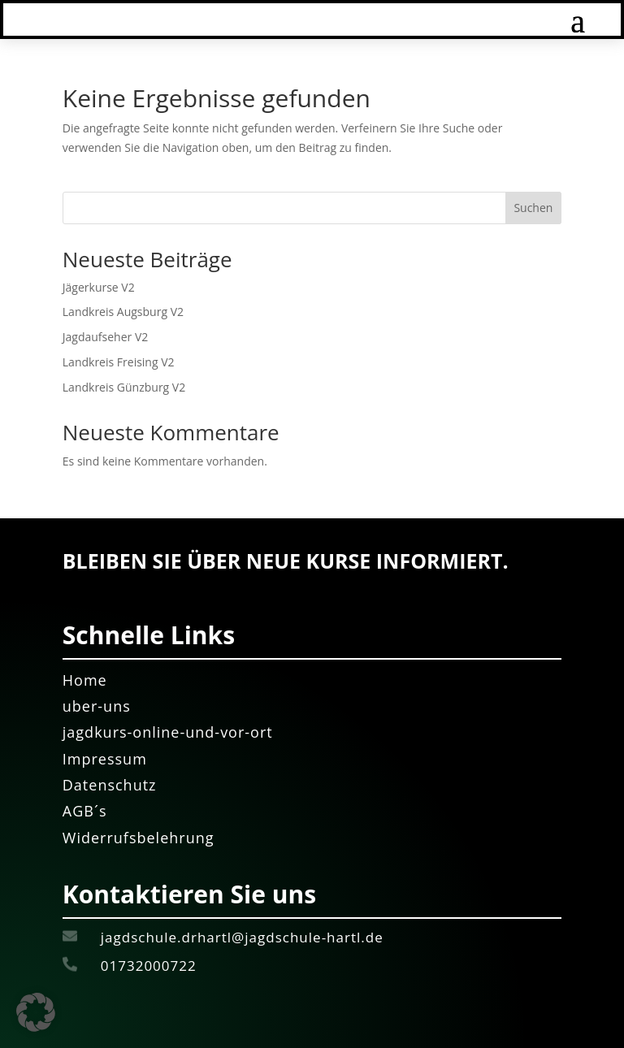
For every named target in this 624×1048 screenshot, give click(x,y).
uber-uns (97, 706)
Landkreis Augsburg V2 (123, 311)
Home (85, 680)
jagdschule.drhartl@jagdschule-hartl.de (244, 937)
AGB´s (85, 811)
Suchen (533, 207)
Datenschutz (110, 785)
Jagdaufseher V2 (105, 336)
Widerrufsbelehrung (138, 837)
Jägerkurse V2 (99, 287)
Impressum (105, 759)
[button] (36, 1012)
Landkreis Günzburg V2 (124, 387)
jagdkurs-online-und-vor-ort (168, 732)
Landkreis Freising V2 (119, 362)
